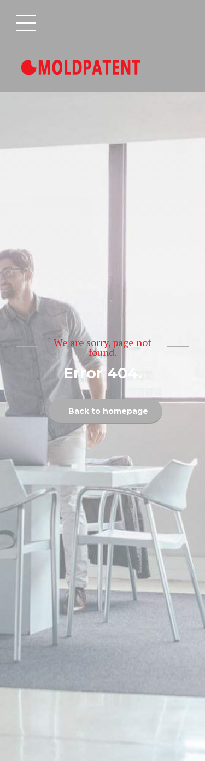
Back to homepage (108, 411)
